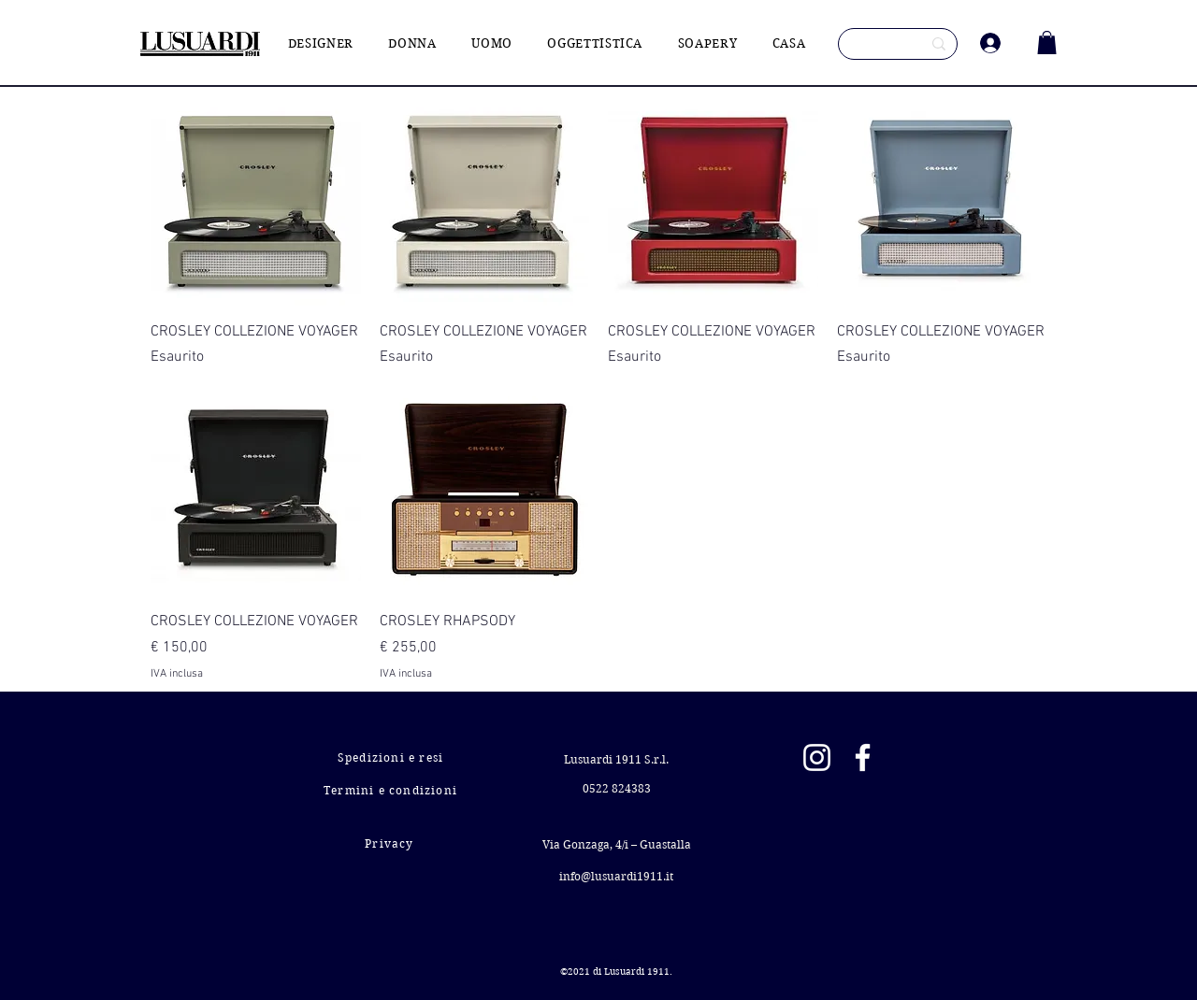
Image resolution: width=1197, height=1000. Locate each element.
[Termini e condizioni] (392, 790)
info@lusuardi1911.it (616, 876)
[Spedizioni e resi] (392, 757)
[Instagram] (817, 757)
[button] (1047, 42)
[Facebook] (862, 757)
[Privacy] (391, 843)
